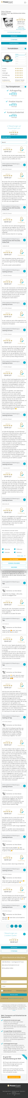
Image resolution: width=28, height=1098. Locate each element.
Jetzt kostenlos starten (14, 1077)
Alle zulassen (14, 559)
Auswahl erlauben (14, 563)
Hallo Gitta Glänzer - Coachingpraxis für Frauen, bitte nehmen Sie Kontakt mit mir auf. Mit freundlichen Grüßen (14, 968)
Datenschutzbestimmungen (15, 998)
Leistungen (5, 73)
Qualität (4, 68)
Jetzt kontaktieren (14, 43)
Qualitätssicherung (15, 1091)
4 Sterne (16, 56)
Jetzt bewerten (14, 36)
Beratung (4, 77)
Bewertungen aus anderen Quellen (21, 28)
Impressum (14, 1092)
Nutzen (4, 71)
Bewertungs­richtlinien (7, 1091)
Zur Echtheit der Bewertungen (14, 32)
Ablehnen (14, 567)
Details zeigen (20, 556)
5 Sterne (16, 54)
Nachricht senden (14, 994)
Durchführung (5, 75)
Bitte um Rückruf (7, 990)
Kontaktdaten (17, 48)
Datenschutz (22, 1091)
